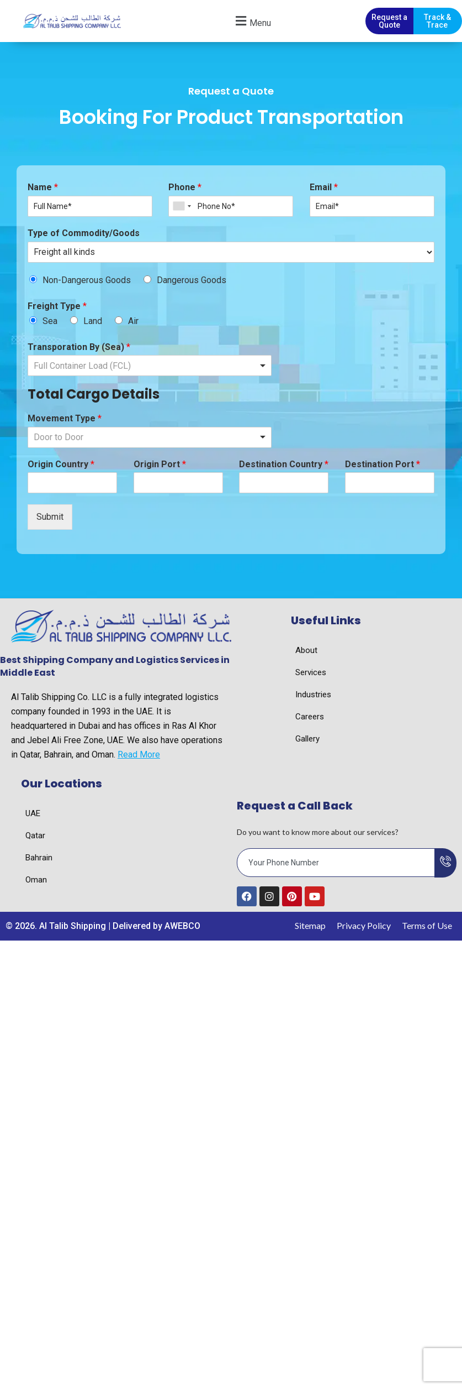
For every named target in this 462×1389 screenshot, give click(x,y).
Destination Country (283, 466)
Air (133, 322)
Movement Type (65, 420)
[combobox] (181, 208)
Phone (184, 189)
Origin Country (61, 466)
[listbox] (150, 367)
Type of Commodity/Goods (84, 234)
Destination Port (382, 466)
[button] (252, 22)
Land (92, 322)
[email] (336, 864)
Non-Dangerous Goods (87, 281)
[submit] (445, 864)
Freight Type (57, 307)
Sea (50, 322)
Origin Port (160, 466)
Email (324, 189)
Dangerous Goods (191, 281)
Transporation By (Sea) (79, 348)
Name (43, 189)
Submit (49, 519)
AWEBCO (182, 927)
